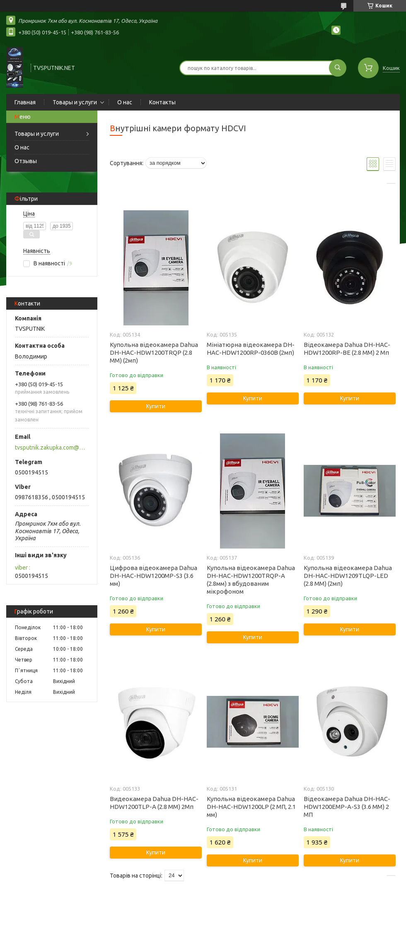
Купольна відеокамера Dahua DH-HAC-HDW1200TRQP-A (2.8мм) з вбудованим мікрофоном (251, 579)
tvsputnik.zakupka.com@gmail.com (51, 447)
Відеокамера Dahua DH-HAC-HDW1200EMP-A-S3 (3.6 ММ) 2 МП (347, 806)
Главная (25, 102)
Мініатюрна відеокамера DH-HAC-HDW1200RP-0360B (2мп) (251, 348)
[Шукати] (337, 68)
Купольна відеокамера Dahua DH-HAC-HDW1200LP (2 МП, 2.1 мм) (251, 806)
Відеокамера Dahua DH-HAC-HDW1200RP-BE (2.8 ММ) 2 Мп (347, 348)
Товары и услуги (75, 102)
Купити (155, 406)
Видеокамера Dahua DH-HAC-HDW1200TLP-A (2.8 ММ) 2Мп (154, 802)
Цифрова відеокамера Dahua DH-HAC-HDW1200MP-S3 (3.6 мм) (153, 575)
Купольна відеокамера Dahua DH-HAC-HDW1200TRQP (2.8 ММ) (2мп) (154, 352)
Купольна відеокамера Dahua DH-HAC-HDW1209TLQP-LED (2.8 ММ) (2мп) (348, 575)
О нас (124, 102)
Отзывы (26, 161)
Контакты (162, 102)
